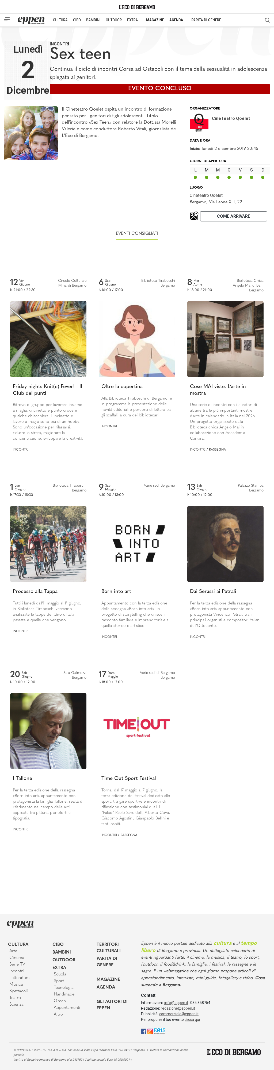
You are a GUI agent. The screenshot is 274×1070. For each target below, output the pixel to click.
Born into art (116, 591)
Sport (59, 981)
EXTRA (132, 20)
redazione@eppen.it (178, 1008)
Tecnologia (64, 988)
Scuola (60, 974)
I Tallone (22, 778)
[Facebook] (143, 1030)
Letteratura (19, 978)
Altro (58, 1014)
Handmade (64, 994)
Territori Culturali (109, 948)
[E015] (159, 1030)
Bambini (61, 952)
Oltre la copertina (122, 386)
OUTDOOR (114, 20)
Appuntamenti (67, 1008)
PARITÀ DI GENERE (206, 20)
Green (60, 1001)
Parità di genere (107, 962)
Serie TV (17, 964)
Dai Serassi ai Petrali (213, 591)
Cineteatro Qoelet (206, 195)
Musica (16, 984)
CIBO (77, 20)
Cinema (16, 958)
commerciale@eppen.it (179, 1014)
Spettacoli (18, 991)
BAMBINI (93, 20)
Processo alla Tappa (35, 591)
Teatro (15, 998)
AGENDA (176, 20)
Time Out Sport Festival (128, 778)
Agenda (106, 987)
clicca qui (192, 1019)
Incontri (59, 43)
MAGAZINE (155, 20)
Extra (59, 968)
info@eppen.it (176, 1003)
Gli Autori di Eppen (112, 1005)
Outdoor (63, 960)
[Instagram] (150, 1030)
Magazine (108, 980)
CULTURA (60, 20)
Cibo (58, 945)
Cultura (18, 945)
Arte (13, 951)
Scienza (16, 1004)
